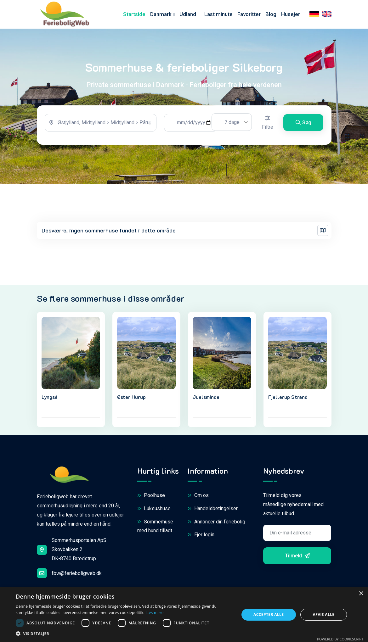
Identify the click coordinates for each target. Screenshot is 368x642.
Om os (198, 497)
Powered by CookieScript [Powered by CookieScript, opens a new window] (340, 639)
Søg (303, 124)
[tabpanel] (184, 127)
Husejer (290, 15)
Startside (134, 15)
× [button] (361, 593)
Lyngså (50, 398)
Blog (270, 15)
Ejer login (201, 536)
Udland (187, 15)
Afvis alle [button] (324, 614)
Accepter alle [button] (268, 614)
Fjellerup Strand (288, 398)
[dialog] (184, 614)
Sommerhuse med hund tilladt (155, 527)
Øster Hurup (131, 398)
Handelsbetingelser (213, 510)
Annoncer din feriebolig (216, 524)
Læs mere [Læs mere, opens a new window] (154, 612)
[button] (124, 633)
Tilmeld (297, 557)
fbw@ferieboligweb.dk (69, 575)
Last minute (218, 15)
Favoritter (249, 15)
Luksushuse (154, 510)
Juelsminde (206, 398)
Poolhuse (151, 497)
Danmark (161, 15)
